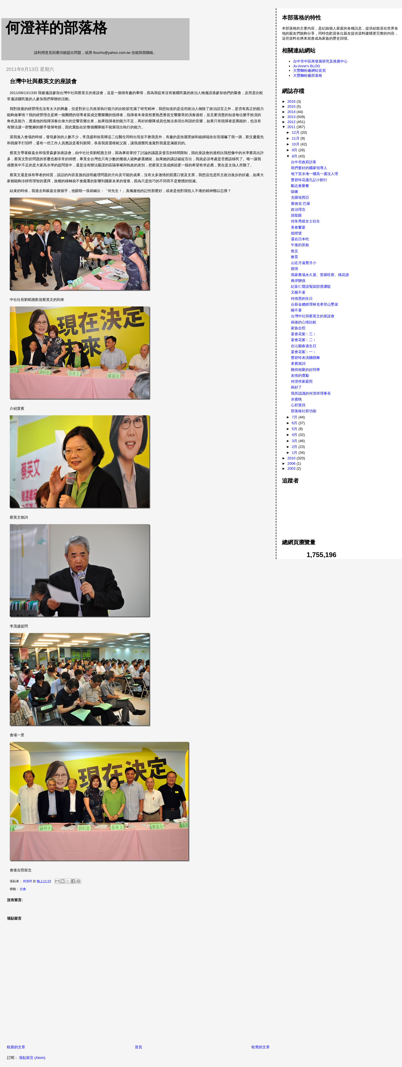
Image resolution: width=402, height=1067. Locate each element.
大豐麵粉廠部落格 (307, 75)
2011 (292, 127)
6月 (295, 423)
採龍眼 (296, 215)
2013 (292, 117)
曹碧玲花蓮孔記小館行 (309, 180)
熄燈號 (296, 233)
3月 (295, 441)
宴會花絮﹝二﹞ (303, 340)
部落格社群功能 (303, 411)
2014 (292, 112)
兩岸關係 (298, 281)
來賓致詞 (298, 363)
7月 (295, 417)
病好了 (296, 387)
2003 (292, 468)
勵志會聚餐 (300, 186)
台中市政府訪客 (303, 162)
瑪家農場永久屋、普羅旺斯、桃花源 (320, 275)
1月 (295, 452)
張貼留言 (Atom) (32, 1058)
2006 (292, 463)
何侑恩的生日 (302, 298)
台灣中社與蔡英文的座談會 (312, 316)
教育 (294, 257)
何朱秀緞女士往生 (305, 221)
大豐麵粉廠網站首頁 (309, 70)
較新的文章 (16, 1047)
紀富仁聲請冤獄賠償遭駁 (311, 286)
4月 (295, 435)
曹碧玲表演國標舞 (305, 358)
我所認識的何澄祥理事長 (311, 393)
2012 (292, 122)
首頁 (138, 1047)
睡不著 (296, 310)
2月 (295, 447)
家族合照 (298, 328)
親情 (294, 269)
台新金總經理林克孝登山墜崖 (314, 304)
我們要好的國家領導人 (309, 168)
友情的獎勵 (300, 375)
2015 (292, 106)
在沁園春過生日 (303, 346)
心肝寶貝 (298, 405)
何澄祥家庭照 (302, 381)
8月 (295, 156)
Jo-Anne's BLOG (306, 66)
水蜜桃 (296, 399)
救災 (294, 251)
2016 (292, 101)
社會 (23, 889)
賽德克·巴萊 (300, 204)
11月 (296, 138)
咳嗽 (294, 192)
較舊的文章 (261, 1047)
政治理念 (298, 209)
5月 (295, 429)
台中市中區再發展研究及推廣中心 (320, 61)
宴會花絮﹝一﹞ (303, 352)
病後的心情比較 (303, 322)
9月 (295, 150)
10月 (296, 144)
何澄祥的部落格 (56, 28)
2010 (292, 458)
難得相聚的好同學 (305, 370)
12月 (296, 132)
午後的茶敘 (300, 245)
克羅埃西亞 (300, 197)
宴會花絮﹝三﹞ (303, 334)
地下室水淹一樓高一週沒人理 (314, 174)
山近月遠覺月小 (303, 263)
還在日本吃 (300, 239)
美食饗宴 (298, 227)
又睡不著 (298, 292)
